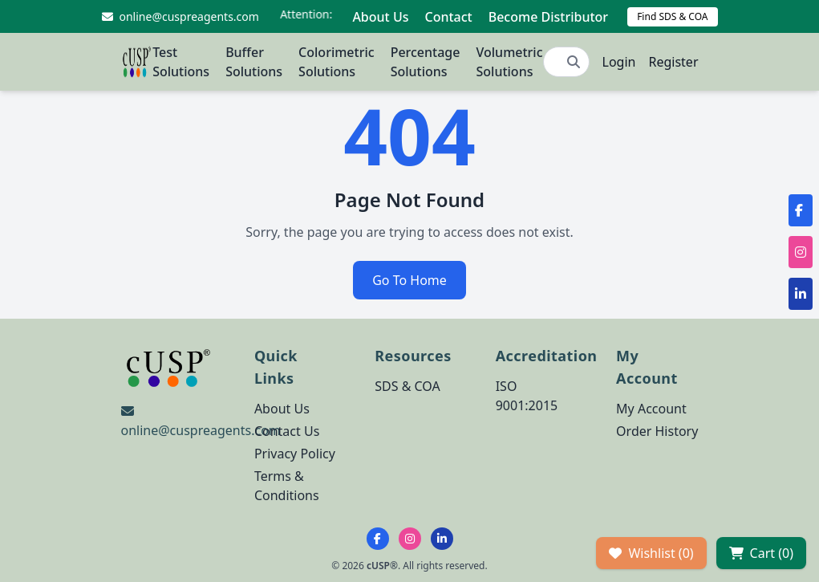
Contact (448, 17)
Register (673, 62)
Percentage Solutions (425, 61)
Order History (657, 431)
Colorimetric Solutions (336, 61)
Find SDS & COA (672, 16)
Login (619, 62)
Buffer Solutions (253, 61)
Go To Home (409, 280)
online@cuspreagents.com (201, 430)
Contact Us (286, 431)
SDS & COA (407, 386)
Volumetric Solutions (509, 61)
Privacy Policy (294, 453)
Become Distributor (548, 17)
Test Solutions (180, 61)
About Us (380, 17)
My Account (651, 408)
